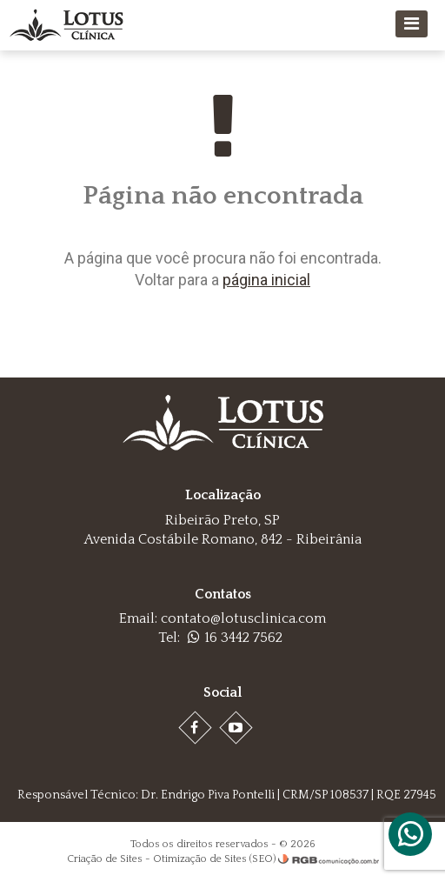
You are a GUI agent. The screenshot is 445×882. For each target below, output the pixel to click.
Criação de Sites (105, 859)
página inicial (266, 280)
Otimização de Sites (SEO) (214, 859)
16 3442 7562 (235, 637)
